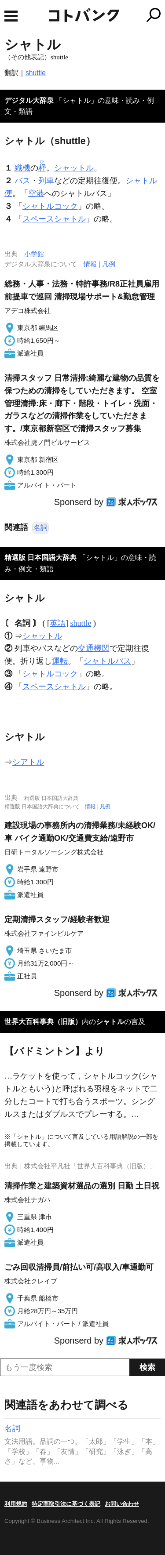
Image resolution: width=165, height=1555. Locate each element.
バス (22, 180)
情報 (90, 264)
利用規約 (15, 1504)
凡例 (108, 264)
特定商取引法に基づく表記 (66, 1504)
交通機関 (94, 648)
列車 (46, 180)
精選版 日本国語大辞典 (40, 557)
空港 (36, 193)
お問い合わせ (122, 1504)
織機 (22, 167)
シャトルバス (107, 661)
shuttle (36, 72)
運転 (60, 661)
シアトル (28, 762)
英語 (58, 623)
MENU (11, 16)
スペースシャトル (54, 218)
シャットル (74, 167)
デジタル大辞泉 (29, 100)
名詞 (40, 527)
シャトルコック (50, 206)
